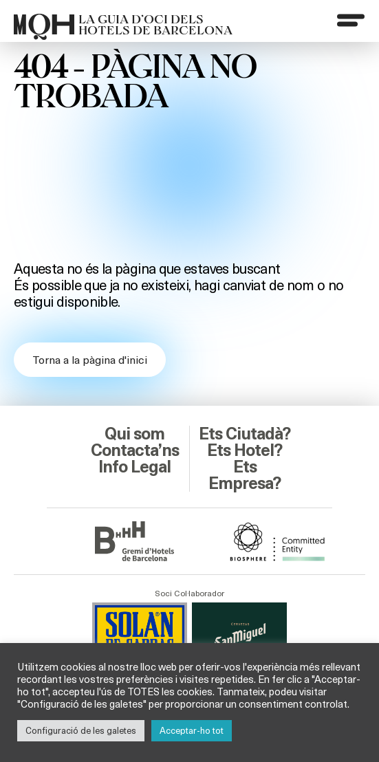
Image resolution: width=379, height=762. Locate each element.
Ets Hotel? (244, 450)
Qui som (134, 434)
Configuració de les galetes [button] (80, 730)
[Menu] (351, 20)
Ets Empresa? (244, 475)
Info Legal (134, 467)
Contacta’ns (135, 450)
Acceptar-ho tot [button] (192, 730)
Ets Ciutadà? (244, 434)
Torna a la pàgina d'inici (89, 359)
